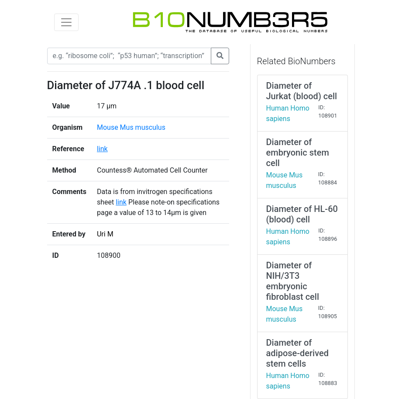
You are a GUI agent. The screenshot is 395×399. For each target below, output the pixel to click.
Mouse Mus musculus (131, 127)
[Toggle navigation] (66, 22)
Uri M (105, 234)
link (102, 149)
